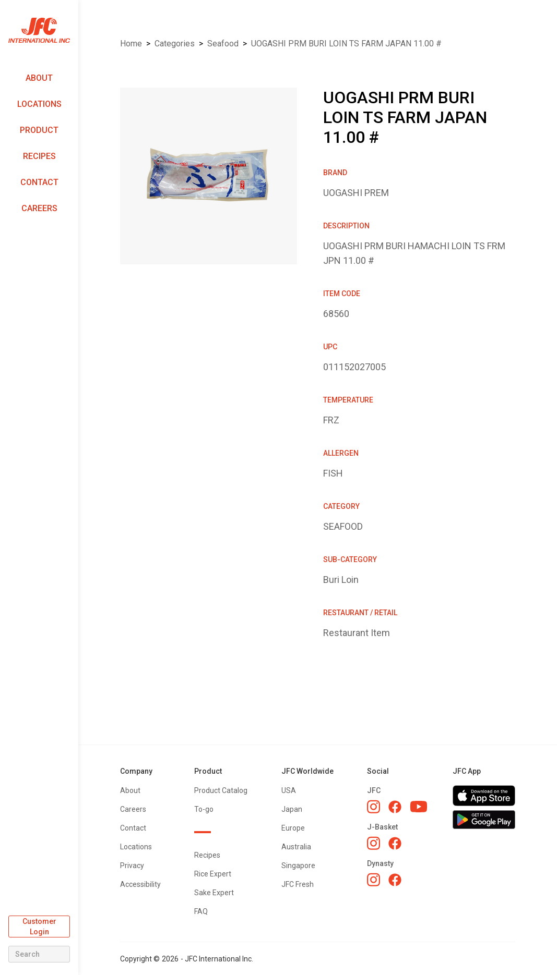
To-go (204, 809)
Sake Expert (214, 892)
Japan (291, 809)
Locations (39, 104)
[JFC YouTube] (419, 807)
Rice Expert (212, 874)
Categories (175, 43)
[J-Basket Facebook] (394, 843)
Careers (39, 208)
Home (131, 43)
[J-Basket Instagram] (373, 843)
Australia (296, 847)
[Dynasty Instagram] (373, 879)
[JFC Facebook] (394, 806)
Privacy (132, 865)
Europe (293, 828)
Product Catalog (220, 790)
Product (39, 130)
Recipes (39, 156)
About (39, 78)
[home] (39, 30)
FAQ (201, 911)
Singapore (298, 865)
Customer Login (39, 926)
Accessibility (140, 884)
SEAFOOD (223, 43)
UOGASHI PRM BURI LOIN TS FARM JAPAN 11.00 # (346, 43)
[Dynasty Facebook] (394, 879)
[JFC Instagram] (373, 806)
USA (288, 790)
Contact (39, 182)
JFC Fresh (297, 884)
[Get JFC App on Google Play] (484, 819)
